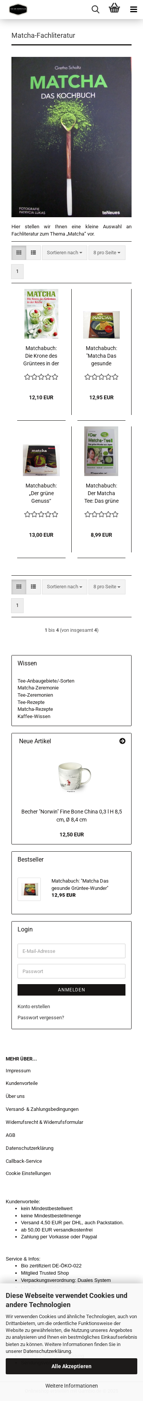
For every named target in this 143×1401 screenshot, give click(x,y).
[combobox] (64, 252)
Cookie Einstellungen (28, 1173)
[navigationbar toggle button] (133, 9)
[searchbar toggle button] (95, 9)
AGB (10, 1135)
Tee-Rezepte (31, 702)
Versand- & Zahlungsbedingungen (42, 1109)
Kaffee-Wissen (34, 716)
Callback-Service (24, 1161)
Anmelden (71, 990)
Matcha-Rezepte (35, 709)
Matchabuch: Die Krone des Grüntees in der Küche (41, 356)
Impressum (18, 1070)
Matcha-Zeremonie (38, 688)
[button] (18, 252)
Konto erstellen (34, 1006)
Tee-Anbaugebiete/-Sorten (46, 681)
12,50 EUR (71, 834)
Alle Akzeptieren (71, 1366)
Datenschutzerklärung (47, 1351)
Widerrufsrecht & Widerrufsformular (44, 1122)
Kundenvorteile (22, 1083)
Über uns (15, 1096)
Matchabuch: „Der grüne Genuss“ (41, 493)
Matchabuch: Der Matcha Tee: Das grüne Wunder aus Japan (101, 494)
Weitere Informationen (71, 1386)
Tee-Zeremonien (35, 695)
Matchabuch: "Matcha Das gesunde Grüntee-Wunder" (101, 356)
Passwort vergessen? (41, 1017)
